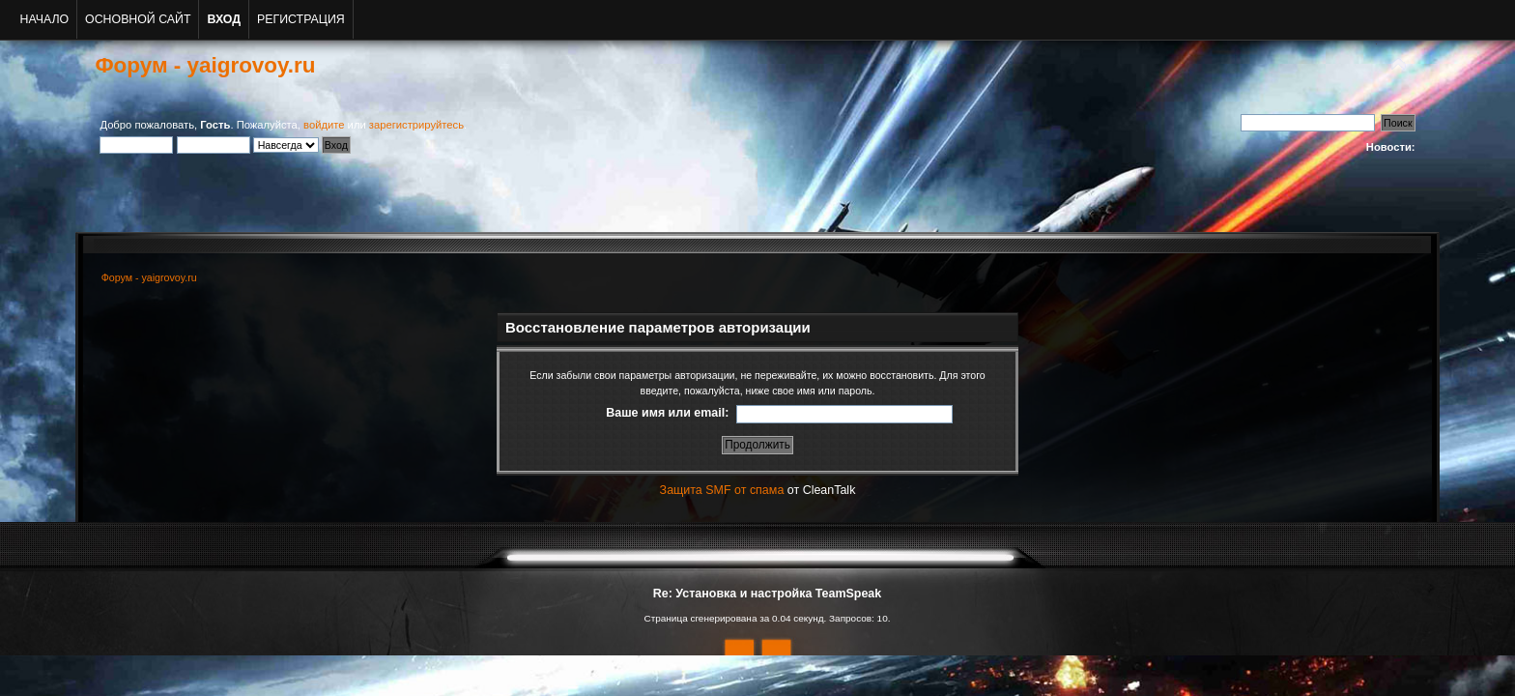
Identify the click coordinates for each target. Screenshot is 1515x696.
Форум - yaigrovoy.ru (205, 65)
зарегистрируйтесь (416, 124)
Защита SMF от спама (722, 490)
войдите (323, 124)
